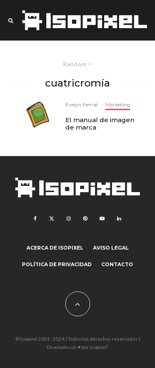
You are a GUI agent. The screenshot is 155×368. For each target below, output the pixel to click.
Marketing (117, 104)
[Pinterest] (85, 218)
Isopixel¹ (99, 347)
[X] (51, 218)
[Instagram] (68, 218)
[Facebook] (35, 218)
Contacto (117, 264)
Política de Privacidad (57, 264)
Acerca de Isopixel (54, 248)
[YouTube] (102, 218)
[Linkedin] (119, 218)
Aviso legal (111, 248)
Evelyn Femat (81, 104)
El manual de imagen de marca (99, 123)
